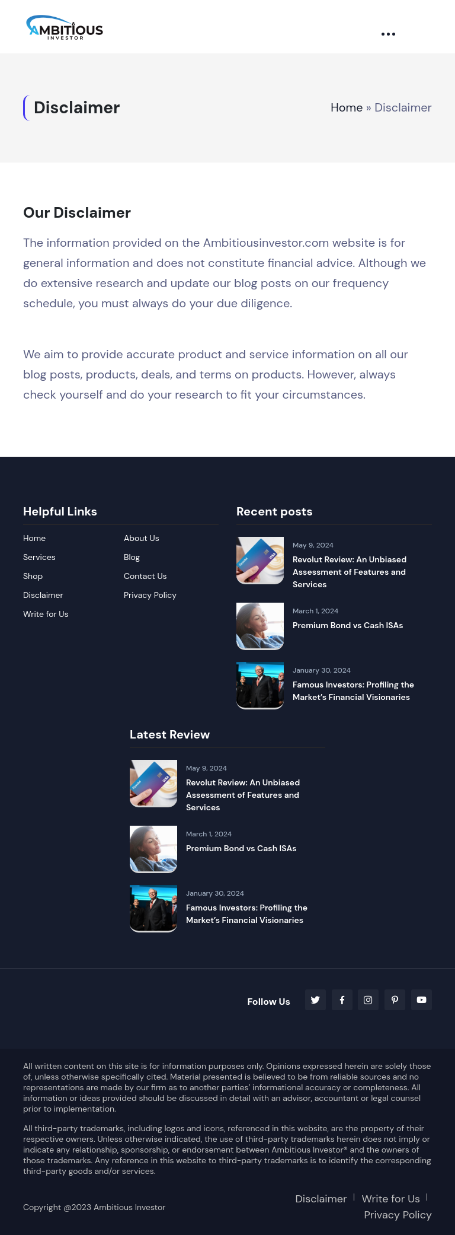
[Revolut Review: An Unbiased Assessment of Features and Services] (260, 560)
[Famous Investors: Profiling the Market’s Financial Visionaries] (260, 685)
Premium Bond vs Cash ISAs (348, 625)
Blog (132, 557)
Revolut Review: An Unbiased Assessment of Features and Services (349, 572)
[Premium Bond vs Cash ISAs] (260, 626)
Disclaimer (43, 595)
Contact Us (145, 576)
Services (39, 557)
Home (347, 108)
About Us (141, 538)
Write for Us (46, 614)
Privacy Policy (150, 595)
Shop (33, 576)
